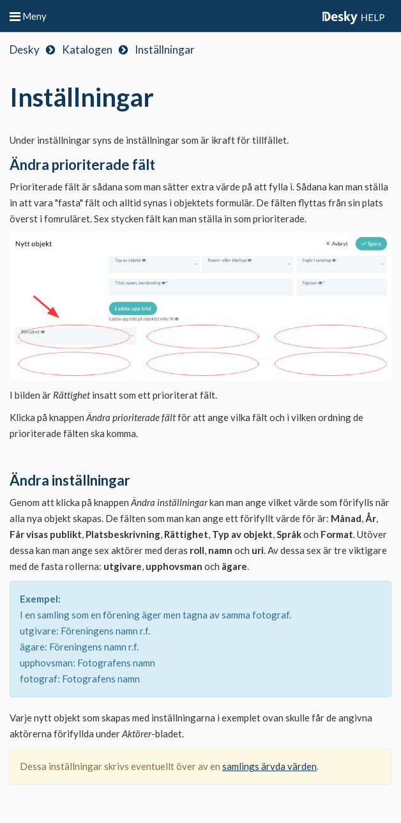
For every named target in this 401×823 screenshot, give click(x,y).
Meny (28, 16)
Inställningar (165, 49)
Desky (25, 49)
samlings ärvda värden (269, 766)
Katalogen (87, 49)
